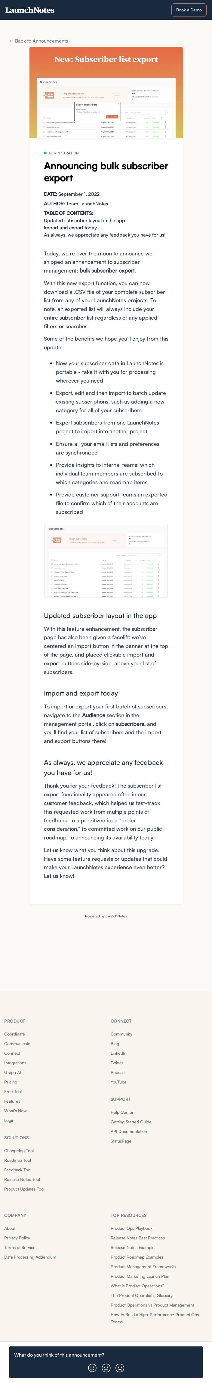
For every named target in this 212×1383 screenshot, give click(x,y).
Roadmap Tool (17, 1160)
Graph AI (12, 1072)
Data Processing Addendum (30, 1256)
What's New (15, 1110)
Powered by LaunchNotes (106, 916)
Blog (115, 1043)
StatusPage (121, 1140)
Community (121, 1033)
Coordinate (14, 1033)
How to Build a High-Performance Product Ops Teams (155, 1318)
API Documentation (129, 1131)
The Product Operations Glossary (142, 1295)
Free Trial (13, 1091)
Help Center (122, 1112)
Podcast (118, 1072)
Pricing (10, 1081)
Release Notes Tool (22, 1179)
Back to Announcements (39, 41)
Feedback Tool (17, 1169)
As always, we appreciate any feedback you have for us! (105, 235)
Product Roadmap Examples (137, 1256)
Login (9, 1120)
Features (12, 1101)
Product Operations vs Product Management (152, 1304)
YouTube (119, 1081)
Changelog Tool (19, 1150)
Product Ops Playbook (131, 1228)
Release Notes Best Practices (138, 1237)
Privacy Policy (17, 1237)
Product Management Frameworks (143, 1266)
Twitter (117, 1062)
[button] (92, 1365)
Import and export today (70, 228)
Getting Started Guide (131, 1121)
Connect (12, 1053)
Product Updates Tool (24, 1188)
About (9, 1228)
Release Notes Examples (133, 1247)
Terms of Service (19, 1247)
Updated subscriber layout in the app (84, 220)
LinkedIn (119, 1053)
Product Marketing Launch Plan (140, 1276)
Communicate (17, 1043)
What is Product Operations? (137, 1285)
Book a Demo (189, 9)
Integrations (15, 1062)
